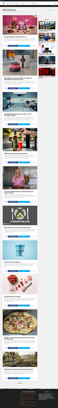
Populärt (14, 6)
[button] (38, 3)
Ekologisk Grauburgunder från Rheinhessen (18, 369)
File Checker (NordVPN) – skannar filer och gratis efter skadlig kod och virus (46, 54)
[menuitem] (1, 0)
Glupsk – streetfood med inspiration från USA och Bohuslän (19, 338)
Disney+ (5, 112)
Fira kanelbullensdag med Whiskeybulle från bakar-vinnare (18, 192)
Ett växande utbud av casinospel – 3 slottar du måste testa (46, 31)
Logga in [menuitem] (3, 0)
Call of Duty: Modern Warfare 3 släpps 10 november (47, 77)
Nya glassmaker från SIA (12, 296)
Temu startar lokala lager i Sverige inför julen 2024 (47, 42)
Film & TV (17, 3)
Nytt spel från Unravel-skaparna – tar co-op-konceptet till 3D (46, 66)
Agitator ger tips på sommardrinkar (16, 153)
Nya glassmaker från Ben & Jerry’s (15, 37)
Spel (8, 3)
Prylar (12, 3)
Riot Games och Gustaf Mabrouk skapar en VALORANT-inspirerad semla (18, 78)
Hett (9, 6)
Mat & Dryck (28, 3)
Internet (22, 3)
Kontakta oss (34, 3)
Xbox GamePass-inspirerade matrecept (17, 227)
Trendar (5, 6)
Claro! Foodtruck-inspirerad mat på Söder (28, 405)
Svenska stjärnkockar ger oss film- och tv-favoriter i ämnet (18, 114)
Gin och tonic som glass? (12, 262)
